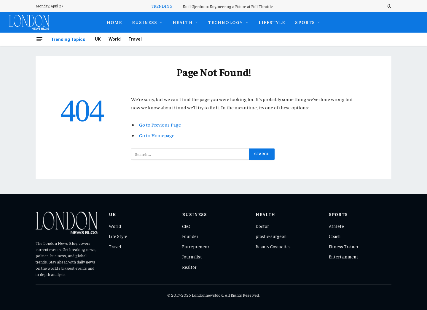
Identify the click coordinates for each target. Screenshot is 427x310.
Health (183, 22)
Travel (135, 38)
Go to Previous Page (160, 125)
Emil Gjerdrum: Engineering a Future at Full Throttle (228, 6)
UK (98, 38)
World (115, 38)
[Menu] (39, 39)
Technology (225, 22)
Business (144, 22)
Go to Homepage (156, 135)
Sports (305, 22)
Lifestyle (272, 22)
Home (114, 22)
